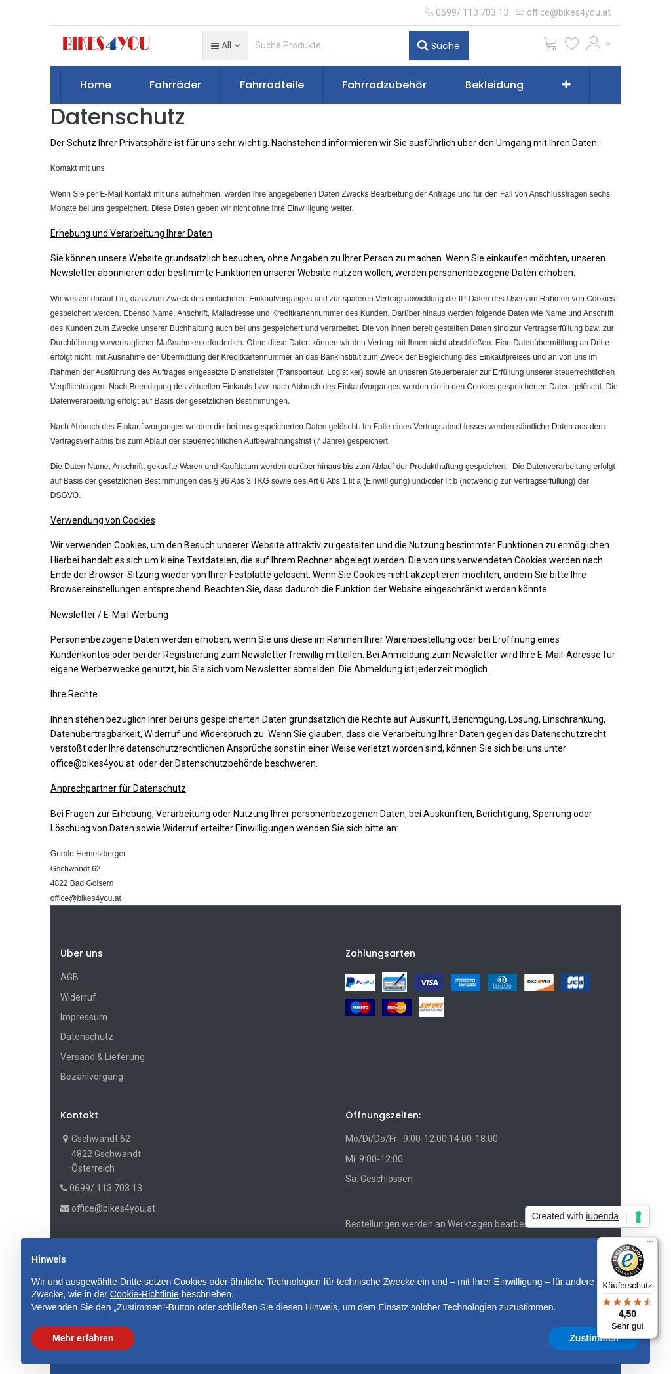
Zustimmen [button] (594, 1338)
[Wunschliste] (572, 46)
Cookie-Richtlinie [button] (144, 1294)
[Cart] (550, 46)
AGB (69, 977)
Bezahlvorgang (91, 1076)
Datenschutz (86, 1036)
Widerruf (78, 997)
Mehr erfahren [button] (82, 1338)
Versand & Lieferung (102, 1057)
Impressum (83, 1017)
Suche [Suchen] (438, 45)
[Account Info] (598, 43)
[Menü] (650, 1245)
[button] (225, 45)
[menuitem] (95, 85)
